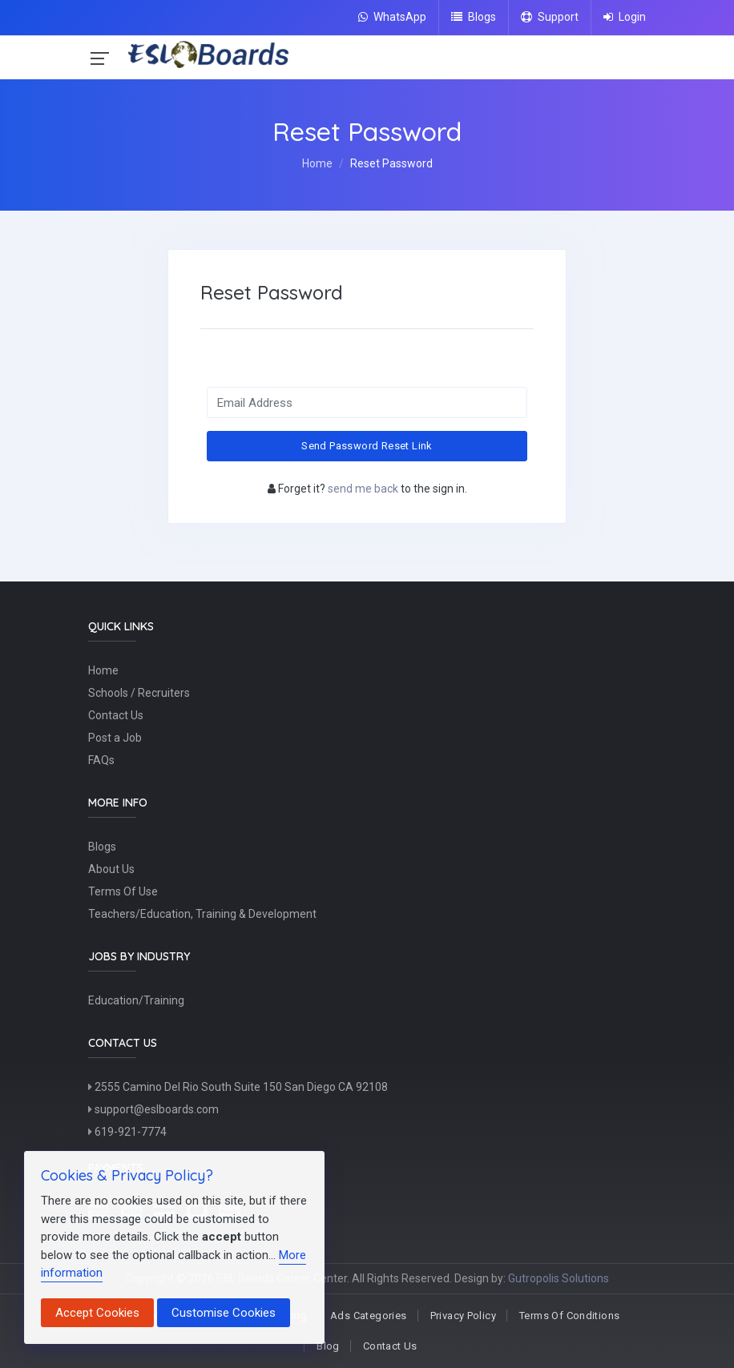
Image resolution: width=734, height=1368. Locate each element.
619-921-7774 (127, 1132)
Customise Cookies (223, 1313)
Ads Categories (368, 1316)
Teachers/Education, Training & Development (202, 914)
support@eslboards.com (153, 1110)
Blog (328, 1346)
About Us (111, 869)
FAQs (101, 760)
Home (317, 163)
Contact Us (115, 716)
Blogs (473, 16)
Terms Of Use (123, 892)
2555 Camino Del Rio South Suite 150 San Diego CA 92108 (238, 1087)
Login (624, 16)
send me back (363, 488)
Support (550, 16)
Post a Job (115, 738)
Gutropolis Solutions (558, 1278)
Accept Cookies (97, 1313)
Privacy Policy (463, 1316)
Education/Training (136, 1001)
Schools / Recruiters (139, 693)
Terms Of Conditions (569, 1316)
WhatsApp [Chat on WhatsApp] (392, 16)
